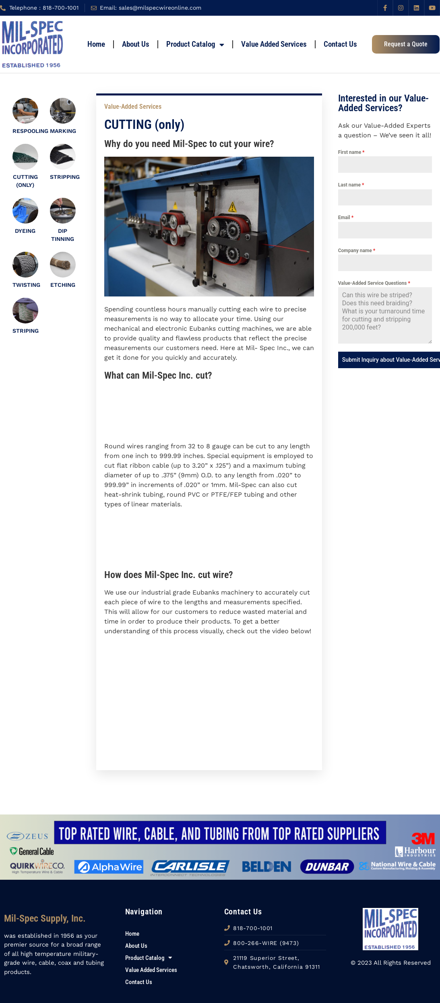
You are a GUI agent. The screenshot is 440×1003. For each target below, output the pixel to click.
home (96, 44)
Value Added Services (274, 44)
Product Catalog (195, 44)
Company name (356, 250)
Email (345, 217)
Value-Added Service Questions (374, 283)
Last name (351, 185)
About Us (135, 44)
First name (351, 152)
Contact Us (340, 44)
